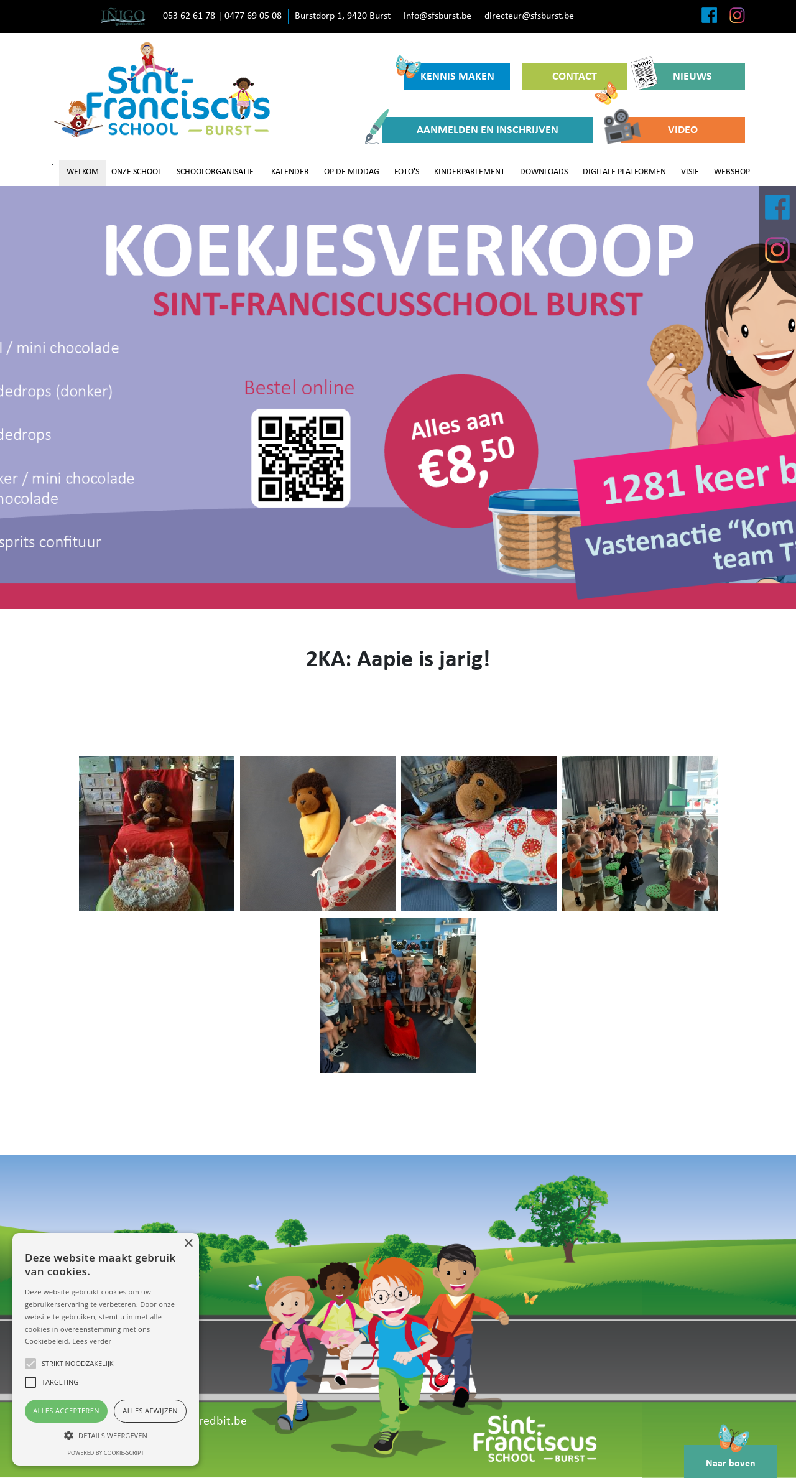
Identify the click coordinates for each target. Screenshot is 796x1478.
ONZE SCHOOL (136, 172)
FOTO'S (406, 172)
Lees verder (91, 1341)
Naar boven (731, 1457)
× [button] (188, 1243)
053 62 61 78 (189, 16)
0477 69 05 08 (253, 16)
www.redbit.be (208, 1421)
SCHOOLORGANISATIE (215, 172)
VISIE (690, 172)
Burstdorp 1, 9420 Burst (343, 16)
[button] (106, 1435)
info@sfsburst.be (437, 16)
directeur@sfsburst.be (529, 16)
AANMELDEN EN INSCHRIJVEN (470, 130)
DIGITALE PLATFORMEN (624, 172)
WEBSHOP (732, 172)
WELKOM (83, 172)
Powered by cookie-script (106, 1453)
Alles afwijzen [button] (150, 1410)
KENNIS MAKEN (449, 73)
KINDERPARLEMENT (469, 172)
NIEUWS (675, 76)
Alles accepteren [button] (66, 1410)
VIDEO (659, 130)
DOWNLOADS (544, 172)
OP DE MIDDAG (351, 172)
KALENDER (290, 172)
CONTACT (585, 80)
